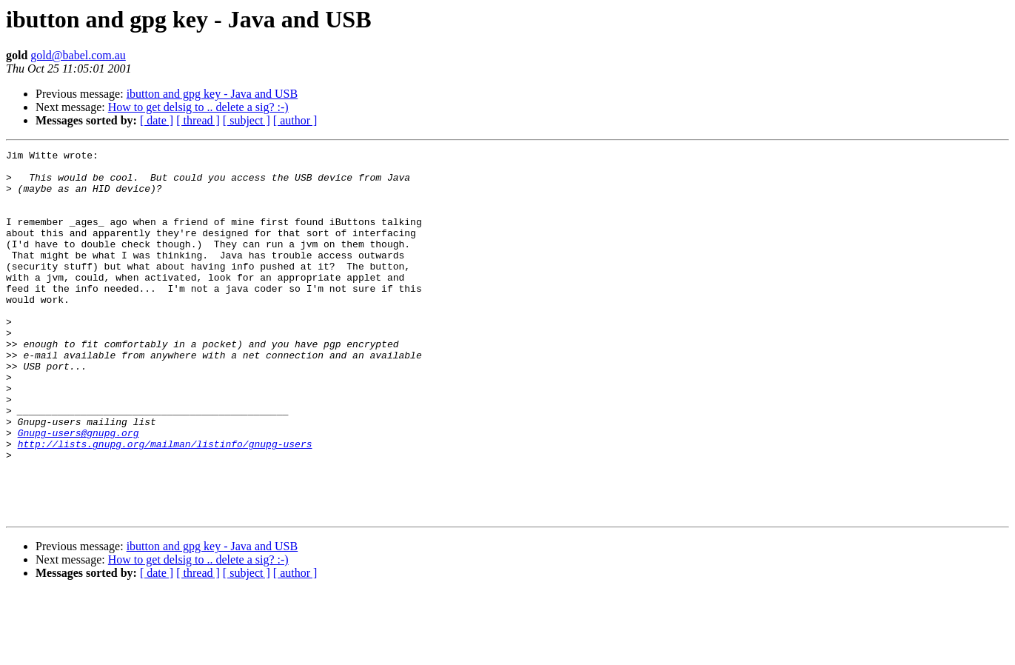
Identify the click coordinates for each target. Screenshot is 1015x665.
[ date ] (156, 120)
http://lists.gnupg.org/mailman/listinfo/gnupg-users (165, 503)
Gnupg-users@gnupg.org (78, 490)
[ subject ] (246, 120)
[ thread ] (198, 120)
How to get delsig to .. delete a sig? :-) (198, 107)
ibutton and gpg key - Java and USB (212, 93)
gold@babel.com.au (77, 55)
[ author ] (295, 120)
